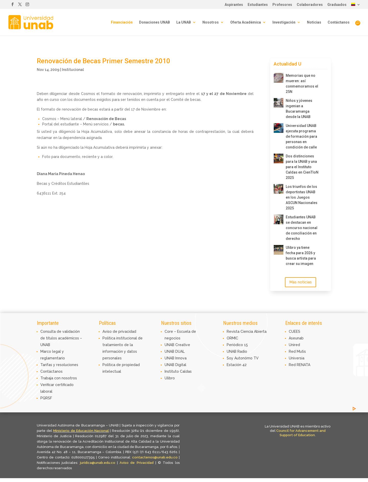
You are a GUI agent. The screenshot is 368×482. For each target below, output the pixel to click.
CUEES (294, 331)
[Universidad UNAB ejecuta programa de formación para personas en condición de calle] (278, 128)
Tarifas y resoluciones (59, 365)
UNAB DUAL (175, 351)
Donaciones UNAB (154, 22)
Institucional (73, 70)
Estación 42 (237, 365)
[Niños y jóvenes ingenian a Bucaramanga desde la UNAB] (278, 103)
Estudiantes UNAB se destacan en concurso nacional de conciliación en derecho (301, 228)
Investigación (283, 22)
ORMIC (232, 338)
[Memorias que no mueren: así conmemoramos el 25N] (278, 78)
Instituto (172, 371)
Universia (296, 358)
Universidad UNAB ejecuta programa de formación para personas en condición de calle (301, 136)
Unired (294, 345)
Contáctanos (339, 22)
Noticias (314, 22)
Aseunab (296, 338)
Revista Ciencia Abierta (247, 331)
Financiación (122, 22)
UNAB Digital (175, 365)
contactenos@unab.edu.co (155, 457)
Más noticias (300, 282)
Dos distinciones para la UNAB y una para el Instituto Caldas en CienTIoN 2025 (302, 167)
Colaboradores (310, 5)
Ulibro (170, 378)
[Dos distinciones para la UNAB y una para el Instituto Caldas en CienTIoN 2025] (278, 158)
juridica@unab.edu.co (97, 463)
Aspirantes (234, 5)
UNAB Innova (176, 358)
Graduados (337, 5)
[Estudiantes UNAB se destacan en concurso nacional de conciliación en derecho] (278, 219)
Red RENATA (299, 365)
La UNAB (183, 22)
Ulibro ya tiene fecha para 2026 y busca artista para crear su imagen (301, 255)
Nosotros (210, 22)
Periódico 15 (237, 345)
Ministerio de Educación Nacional (81, 431)
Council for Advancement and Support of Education (301, 433)
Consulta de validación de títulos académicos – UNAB (61, 338)
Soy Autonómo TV (243, 358)
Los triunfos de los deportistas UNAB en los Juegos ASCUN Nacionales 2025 (301, 197)
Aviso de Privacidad (137, 463)
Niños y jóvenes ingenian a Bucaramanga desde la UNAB (299, 109)
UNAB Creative (177, 345)
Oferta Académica (245, 22)
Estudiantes (258, 5)
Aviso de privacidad (119, 331)
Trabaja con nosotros (58, 378)
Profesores (282, 5)
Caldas (186, 371)
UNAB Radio (237, 351)
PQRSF (46, 398)
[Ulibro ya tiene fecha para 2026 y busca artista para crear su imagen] (278, 250)
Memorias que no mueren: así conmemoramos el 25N (302, 83)
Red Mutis (297, 351)
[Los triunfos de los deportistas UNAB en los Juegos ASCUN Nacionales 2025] (278, 189)
